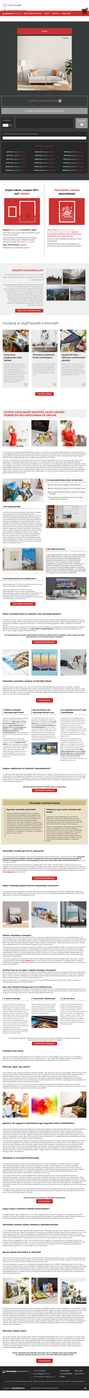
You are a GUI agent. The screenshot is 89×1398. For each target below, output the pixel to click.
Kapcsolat (66, 13)
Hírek (46, 13)
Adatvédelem (36, 1388)
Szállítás (55, 13)
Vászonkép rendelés (32, 13)
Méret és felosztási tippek (29, 311)
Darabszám (7, 120)
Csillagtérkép (66, 1374)
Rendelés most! (44, 1201)
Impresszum (48, 1388)
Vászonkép (65, 1371)
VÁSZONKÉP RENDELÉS (44, 642)
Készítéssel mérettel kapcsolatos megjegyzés (20, 134)
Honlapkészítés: (13, 1388)
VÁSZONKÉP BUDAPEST (23, 604)
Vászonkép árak (44, 700)
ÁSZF (56, 1388)
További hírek (44, 394)
